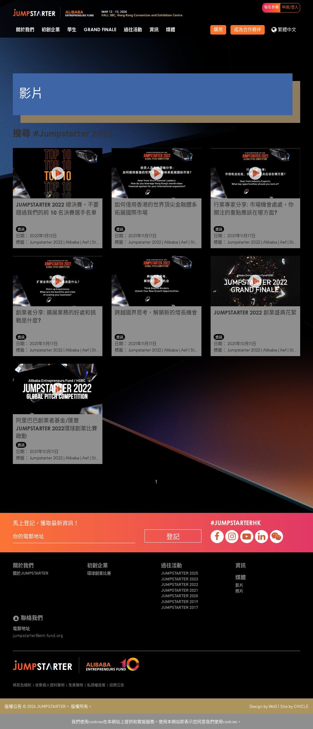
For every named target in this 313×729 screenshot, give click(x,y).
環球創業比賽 (99, 573)
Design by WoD (263, 706)
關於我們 (25, 30)
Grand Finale (100, 30)
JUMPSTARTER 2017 (179, 607)
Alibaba (72, 242)
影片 (239, 585)
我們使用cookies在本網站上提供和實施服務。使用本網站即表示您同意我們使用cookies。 (156, 721)
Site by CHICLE (294, 706)
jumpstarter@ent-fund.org (38, 635)
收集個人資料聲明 (49, 684)
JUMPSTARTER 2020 (179, 595)
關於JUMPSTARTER (30, 573)
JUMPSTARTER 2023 (179, 579)
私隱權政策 (96, 684)
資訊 (154, 30)
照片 (239, 591)
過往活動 (133, 30)
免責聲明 (75, 684)
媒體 (170, 30)
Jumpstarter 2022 (46, 242)
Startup (99, 242)
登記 (173, 536)
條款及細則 (22, 684)
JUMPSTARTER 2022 (179, 584)
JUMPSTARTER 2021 (179, 590)
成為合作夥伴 (247, 30)
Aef (85, 242)
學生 (71, 30)
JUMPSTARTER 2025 (179, 573)
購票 (218, 30)
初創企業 (51, 30)
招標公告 (116, 684)
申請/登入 (290, 7)
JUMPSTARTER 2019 (179, 601)
